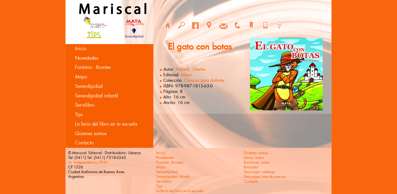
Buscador (251, 167)
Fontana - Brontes (93, 67)
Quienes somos (91, 133)
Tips (79, 114)
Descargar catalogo (259, 171)
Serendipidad (89, 86)
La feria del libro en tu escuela (106, 124)
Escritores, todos (257, 162)
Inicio (80, 48)
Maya (81, 77)
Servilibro (85, 105)
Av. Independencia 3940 (88, 162)
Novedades (86, 58)
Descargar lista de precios (265, 176)
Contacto (84, 143)
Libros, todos (254, 157)
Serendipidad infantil (96, 96)
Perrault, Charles (190, 69)
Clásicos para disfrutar (204, 80)
